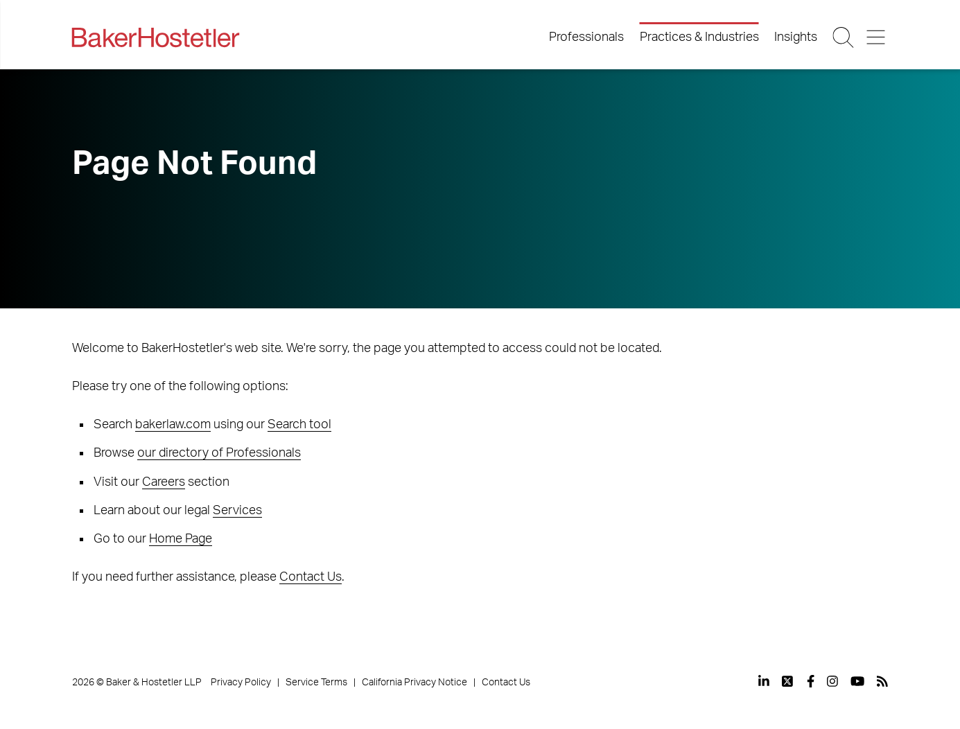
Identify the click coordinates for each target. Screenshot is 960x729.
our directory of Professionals (219, 453)
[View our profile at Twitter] (788, 681)
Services (237, 510)
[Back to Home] (156, 37)
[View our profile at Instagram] (832, 681)
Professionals (586, 37)
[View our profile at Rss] (882, 681)
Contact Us (310, 577)
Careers (163, 482)
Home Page (180, 539)
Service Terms (316, 682)
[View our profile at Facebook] (810, 681)
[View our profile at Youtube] (857, 681)
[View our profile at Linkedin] (763, 681)
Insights (795, 37)
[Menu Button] (876, 37)
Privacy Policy (241, 682)
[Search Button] (844, 37)
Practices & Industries (699, 37)
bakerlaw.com (173, 425)
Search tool (299, 425)
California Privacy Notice (414, 682)
